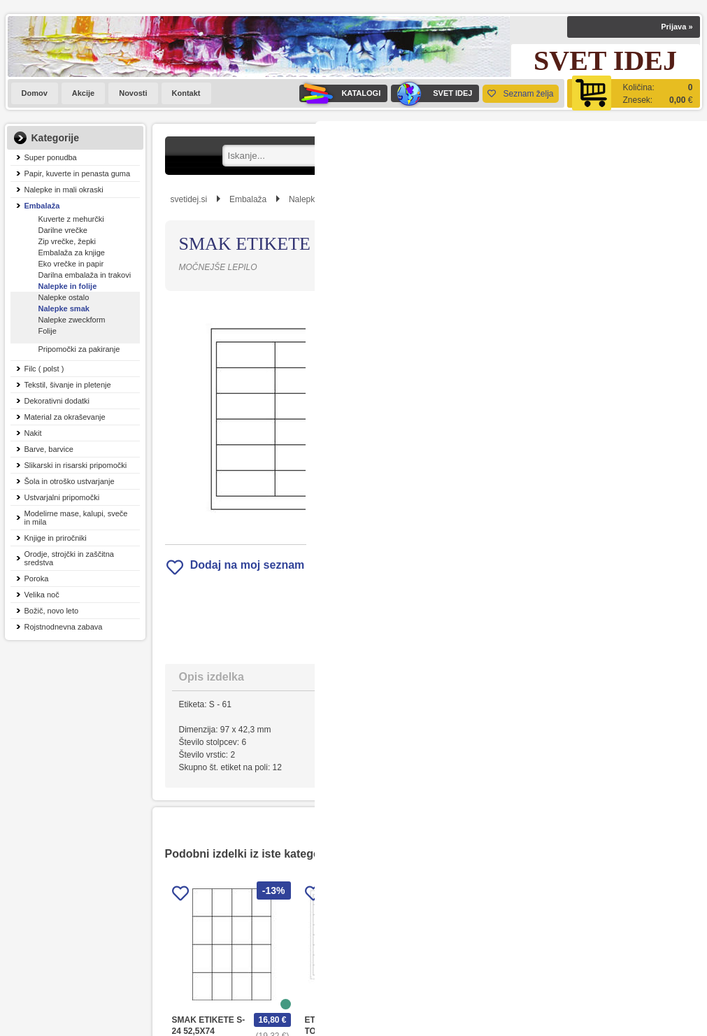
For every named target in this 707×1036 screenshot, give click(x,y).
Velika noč (41, 594)
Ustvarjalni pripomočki (62, 497)
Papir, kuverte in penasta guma (77, 173)
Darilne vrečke (62, 230)
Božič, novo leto (51, 610)
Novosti (133, 93)
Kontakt (186, 93)
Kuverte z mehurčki (71, 219)
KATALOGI (339, 93)
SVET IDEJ (431, 93)
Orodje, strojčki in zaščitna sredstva (69, 558)
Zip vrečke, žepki (67, 241)
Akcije (83, 93)
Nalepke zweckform (72, 319)
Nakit (33, 433)
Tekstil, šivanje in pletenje (67, 385)
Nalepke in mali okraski (63, 189)
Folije (47, 331)
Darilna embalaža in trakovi (84, 275)
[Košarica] (633, 93)
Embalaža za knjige (71, 252)
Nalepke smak (64, 308)
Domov (35, 93)
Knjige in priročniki (55, 538)
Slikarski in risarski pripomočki (75, 465)
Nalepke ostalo (64, 297)
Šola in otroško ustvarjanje (69, 481)
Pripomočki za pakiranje (79, 349)
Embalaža (42, 205)
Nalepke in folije (67, 286)
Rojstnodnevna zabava (63, 627)
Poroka (36, 578)
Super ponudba (50, 157)
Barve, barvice (48, 449)
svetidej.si (189, 199)
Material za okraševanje (65, 417)
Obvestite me (476, 535)
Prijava (676, 26)
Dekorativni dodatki (57, 401)
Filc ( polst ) (44, 368)
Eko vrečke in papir (71, 264)
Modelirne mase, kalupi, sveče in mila (76, 517)
